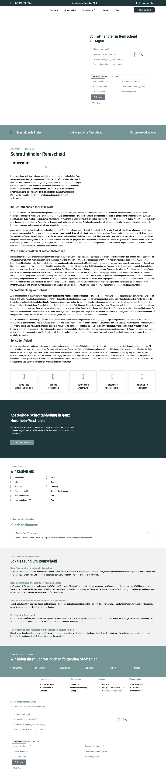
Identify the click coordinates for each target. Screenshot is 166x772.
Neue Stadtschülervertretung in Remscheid (31, 568)
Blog (117, 10)
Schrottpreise (70, 10)
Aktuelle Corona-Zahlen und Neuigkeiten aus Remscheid (38, 600)
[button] (12, 535)
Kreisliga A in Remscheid (22, 615)
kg (142, 54)
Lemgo (112, 667)
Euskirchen (40, 667)
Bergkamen (65, 667)
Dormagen (89, 667)
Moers (137, 667)
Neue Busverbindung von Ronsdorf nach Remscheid (35, 582)
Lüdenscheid (16, 667)
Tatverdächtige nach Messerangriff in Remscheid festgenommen (42, 629)
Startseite (54, 10)
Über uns (105, 10)
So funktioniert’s (88, 10)
